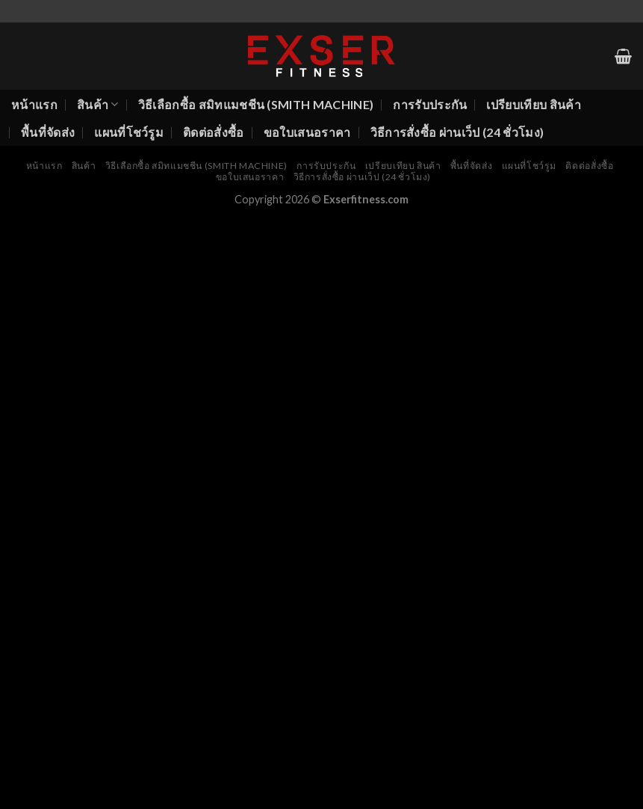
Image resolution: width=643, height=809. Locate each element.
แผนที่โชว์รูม (129, 132)
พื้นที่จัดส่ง (48, 132)
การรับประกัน (430, 104)
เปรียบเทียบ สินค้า (533, 104)
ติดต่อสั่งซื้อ (213, 132)
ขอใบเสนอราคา (307, 132)
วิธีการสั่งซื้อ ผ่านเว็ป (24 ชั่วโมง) (457, 132)
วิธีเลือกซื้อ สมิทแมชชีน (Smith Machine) (256, 104)
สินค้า (98, 104)
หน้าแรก (34, 104)
